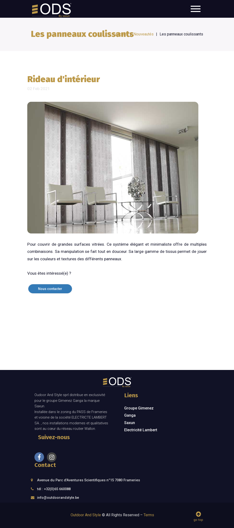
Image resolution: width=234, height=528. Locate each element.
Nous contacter (50, 289)
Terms (149, 515)
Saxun (129, 422)
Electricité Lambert (140, 430)
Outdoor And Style (86, 515)
